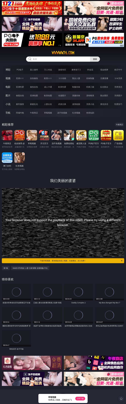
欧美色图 (48, 95)
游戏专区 (62, 69)
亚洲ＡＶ (20, 78)
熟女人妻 (76, 78)
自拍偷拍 (34, 78)
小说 (8, 104)
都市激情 (20, 104)
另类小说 (90, 104)
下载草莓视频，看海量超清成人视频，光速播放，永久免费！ (81, 260)
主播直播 (104, 78)
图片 (8, 95)
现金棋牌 (104, 69)
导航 (8, 112)
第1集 (6, 268)
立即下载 (80, 398)
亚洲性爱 (20, 87)
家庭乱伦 (34, 104)
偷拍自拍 (34, 87)
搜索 (95, 59)
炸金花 (90, 69)
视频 (8, 78)
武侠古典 (62, 104)
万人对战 (48, 69)
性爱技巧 (118, 104)
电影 (8, 87)
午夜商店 (34, 112)
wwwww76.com (63, 52)
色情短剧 (90, 112)
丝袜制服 (90, 78)
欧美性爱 (62, 87)
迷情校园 (76, 104)
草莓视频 (48, 112)
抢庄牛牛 (118, 69)
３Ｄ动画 (62, 78)
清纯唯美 (90, 95)
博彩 (8, 69)
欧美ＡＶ (48, 78)
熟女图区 (104, 95)
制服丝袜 (76, 87)
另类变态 (118, 87)
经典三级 (90, 87)
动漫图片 (62, 95)
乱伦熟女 (104, 87)
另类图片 (118, 95)
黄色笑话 (104, 104)
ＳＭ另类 (118, 78)
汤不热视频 (62, 112)
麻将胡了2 (76, 69)
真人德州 (34, 69)
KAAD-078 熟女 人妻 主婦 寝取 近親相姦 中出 (30, 268)
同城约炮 (20, 112)
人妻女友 (48, 104)
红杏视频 (76, 112)
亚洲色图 (34, 95)
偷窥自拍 (20, 95)
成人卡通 (48, 87)
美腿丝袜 (76, 95)
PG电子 (20, 69)
